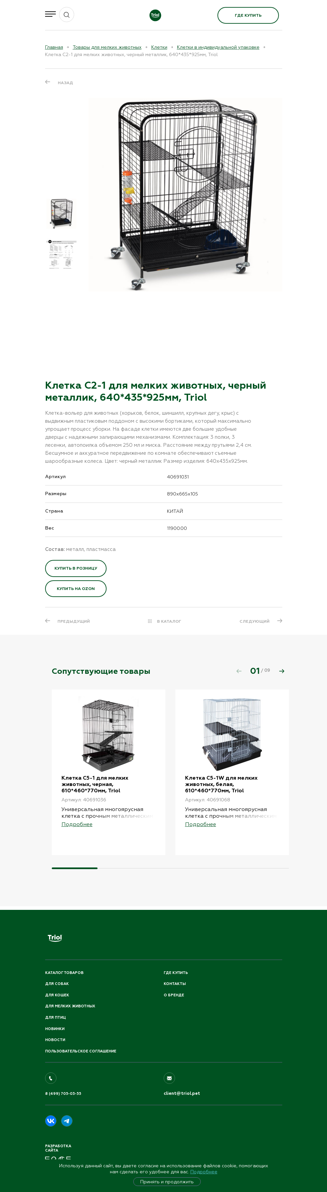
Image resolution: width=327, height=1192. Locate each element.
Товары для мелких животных (107, 47)
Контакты (175, 984)
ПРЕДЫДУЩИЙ (74, 621)
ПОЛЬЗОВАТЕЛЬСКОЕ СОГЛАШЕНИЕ (80, 1051)
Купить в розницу (75, 568)
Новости (55, 1040)
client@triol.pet (182, 1094)
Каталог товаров (64, 973)
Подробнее (203, 1171)
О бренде (174, 995)
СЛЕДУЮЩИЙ (254, 621)
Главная (54, 47)
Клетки (159, 47)
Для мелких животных (70, 1006)
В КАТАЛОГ (169, 621)
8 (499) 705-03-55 (63, 1094)
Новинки (54, 1029)
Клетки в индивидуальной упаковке (218, 47)
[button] (282, 671)
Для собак (57, 984)
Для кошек (57, 995)
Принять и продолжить (167, 1181)
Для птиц (55, 1017)
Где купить (248, 15)
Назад (65, 82)
